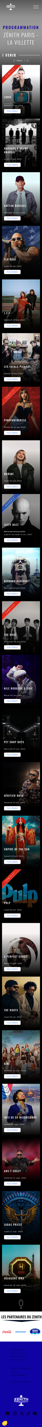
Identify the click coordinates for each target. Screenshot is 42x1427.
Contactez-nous (18, 1349)
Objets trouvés (18, 1359)
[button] (4, 1423)
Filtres (18, 60)
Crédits (14, 1371)
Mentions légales (19, 1375)
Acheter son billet (19, 1356)
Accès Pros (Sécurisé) (21, 1368)
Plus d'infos (12, 111)
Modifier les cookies (20, 1381)
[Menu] (36, 7)
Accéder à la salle (19, 1353)
